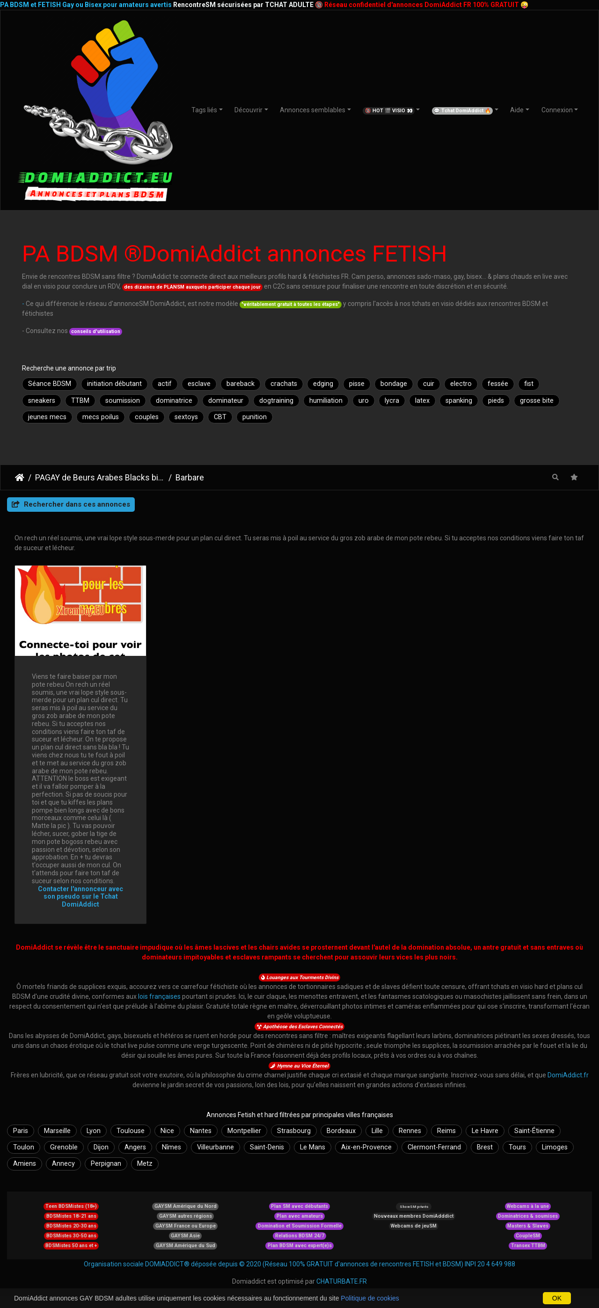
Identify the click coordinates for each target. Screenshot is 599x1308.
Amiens (24, 1164)
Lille (377, 1131)
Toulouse (131, 1131)
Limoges (555, 1147)
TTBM (80, 401)
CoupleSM (528, 1236)
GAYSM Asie (185, 1236)
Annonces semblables (312, 110)
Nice (167, 1131)
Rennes (410, 1131)
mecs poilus (100, 417)
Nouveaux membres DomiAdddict (413, 1216)
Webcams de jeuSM (414, 1226)
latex (422, 401)
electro (461, 384)
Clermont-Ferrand (434, 1147)
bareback (240, 384)
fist (528, 384)
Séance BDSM (49, 384)
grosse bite (537, 401)
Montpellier (244, 1131)
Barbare (189, 477)
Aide (517, 110)
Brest (485, 1147)
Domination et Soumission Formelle (300, 1226)
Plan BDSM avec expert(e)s (300, 1246)
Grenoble (64, 1147)
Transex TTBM (528, 1246)
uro (363, 401)
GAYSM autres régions (185, 1216)
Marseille (57, 1131)
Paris (20, 1131)
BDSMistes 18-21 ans (71, 1216)
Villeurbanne (215, 1147)
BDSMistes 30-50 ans (71, 1236)
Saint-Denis (267, 1147)
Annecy (63, 1164)
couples (147, 417)
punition (254, 417)
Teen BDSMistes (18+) (71, 1206)
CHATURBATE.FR (341, 1281)
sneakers (41, 401)
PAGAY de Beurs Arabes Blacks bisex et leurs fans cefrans (100, 477)
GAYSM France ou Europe (185, 1226)
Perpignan (106, 1164)
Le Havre (485, 1131)
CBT (220, 417)
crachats (283, 384)
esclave (199, 384)
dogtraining (276, 401)
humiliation (326, 401)
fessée (498, 384)
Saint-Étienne (534, 1131)
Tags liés (204, 110)
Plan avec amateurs (300, 1216)
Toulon (23, 1147)
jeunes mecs (47, 417)
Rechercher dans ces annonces (71, 504)
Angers (135, 1147)
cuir (428, 384)
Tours (517, 1147)
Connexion (557, 110)
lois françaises (159, 996)
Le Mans (312, 1147)
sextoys (186, 417)
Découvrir (248, 110)
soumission (122, 401)
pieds (496, 401)
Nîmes (171, 1147)
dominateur (225, 401)
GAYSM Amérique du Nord (185, 1206)
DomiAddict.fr (568, 1075)
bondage (393, 384)
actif (165, 384)
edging (323, 384)
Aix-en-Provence (366, 1147)
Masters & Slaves (527, 1226)
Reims (446, 1131)
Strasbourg (294, 1131)
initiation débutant (114, 384)
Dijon (101, 1147)
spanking (459, 401)
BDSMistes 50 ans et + (71, 1246)
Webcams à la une (528, 1206)
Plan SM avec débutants (299, 1206)
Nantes (201, 1131)
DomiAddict (19, 478)
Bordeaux (341, 1131)
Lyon (94, 1131)
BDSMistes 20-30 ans (71, 1226)
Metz (145, 1164)
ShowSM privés (414, 1207)
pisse (357, 384)
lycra (392, 401)
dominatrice (174, 401)
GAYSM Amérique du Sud (185, 1246)
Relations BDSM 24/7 (299, 1236)
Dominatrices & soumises (528, 1216)
